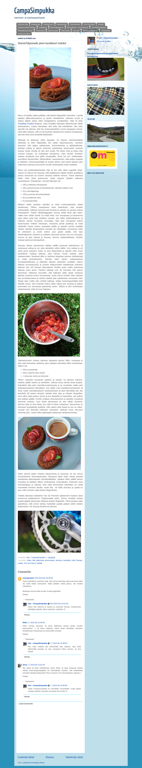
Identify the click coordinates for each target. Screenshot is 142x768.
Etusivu (50, 757)
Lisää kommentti (26, 704)
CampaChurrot (48, 24)
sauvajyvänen (28, 578)
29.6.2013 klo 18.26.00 (44, 578)
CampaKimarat (61, 24)
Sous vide (76, 30)
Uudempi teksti (26, 757)
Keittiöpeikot (43, 27)
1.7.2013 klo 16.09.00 (58, 685)
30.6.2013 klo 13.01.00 (59, 604)
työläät (39, 563)
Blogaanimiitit (35, 24)
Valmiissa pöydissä (24, 34)
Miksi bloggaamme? (57, 27)
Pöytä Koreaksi (53, 30)
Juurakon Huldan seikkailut (26, 27)
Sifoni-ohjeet (65, 30)
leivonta (59, 560)
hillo (33, 560)
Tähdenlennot (105, 30)
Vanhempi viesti (74, 757)
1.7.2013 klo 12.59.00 (36, 623)
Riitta (25, 623)
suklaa (20, 563)
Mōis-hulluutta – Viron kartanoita (77, 27)
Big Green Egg (23, 24)
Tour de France (30, 563)
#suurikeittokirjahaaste (90, 30)
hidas (29, 560)
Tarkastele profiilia (104, 41)
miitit (73, 560)
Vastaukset (29, 600)
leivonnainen (50, 560)
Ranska (79, 560)
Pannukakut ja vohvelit (25, 30)
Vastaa (25, 594)
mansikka (67, 560)
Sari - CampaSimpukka (37, 604)
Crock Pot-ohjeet (89, 24)
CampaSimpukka (34, 11)
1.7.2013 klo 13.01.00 (36, 665)
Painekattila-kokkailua (99, 27)
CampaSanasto (75, 24)
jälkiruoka (40, 560)
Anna (25, 665)
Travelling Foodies (26, 124)
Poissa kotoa (40, 30)
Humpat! (101, 24)
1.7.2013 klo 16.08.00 (58, 643)
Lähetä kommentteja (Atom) (33, 763)
